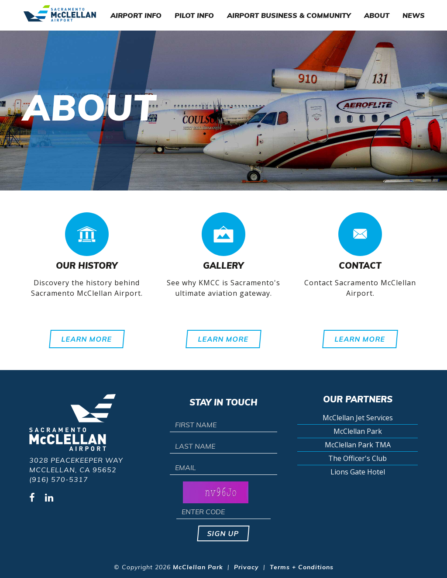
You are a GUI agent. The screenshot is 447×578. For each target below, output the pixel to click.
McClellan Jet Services (358, 417)
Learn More (87, 339)
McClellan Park (358, 431)
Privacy (246, 567)
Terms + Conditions (302, 567)
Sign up (223, 533)
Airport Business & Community (289, 15)
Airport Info (136, 15)
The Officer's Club (357, 458)
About (376, 15)
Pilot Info (194, 15)
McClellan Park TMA (358, 445)
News (413, 15)
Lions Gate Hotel (357, 472)
